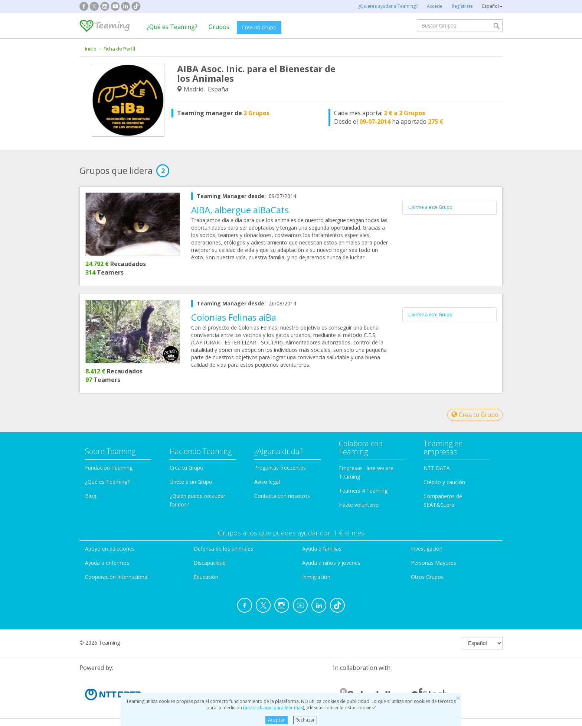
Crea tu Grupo (474, 415)
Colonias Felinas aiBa (233, 317)
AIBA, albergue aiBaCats (240, 210)
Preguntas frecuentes (280, 467)
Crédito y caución (444, 482)
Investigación (426, 548)
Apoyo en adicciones (110, 548)
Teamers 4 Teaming (363, 490)
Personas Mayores (433, 562)
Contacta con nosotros (282, 495)
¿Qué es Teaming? (172, 27)
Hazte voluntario (359, 504)
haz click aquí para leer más (274, 707)
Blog (90, 495)
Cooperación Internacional (116, 576)
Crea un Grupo (259, 27)
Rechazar (305, 720)
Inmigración (316, 576)
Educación (206, 576)
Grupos (219, 27)
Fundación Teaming (109, 467)
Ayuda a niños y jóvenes (331, 562)
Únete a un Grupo (191, 481)
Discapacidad (210, 562)
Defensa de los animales (223, 548)
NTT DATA (437, 467)
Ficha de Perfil (119, 48)
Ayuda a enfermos (107, 562)
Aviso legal (267, 481)
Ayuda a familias (321, 548)
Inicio (91, 48)
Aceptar (276, 720)
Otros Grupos (427, 576)
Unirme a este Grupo (430, 207)
